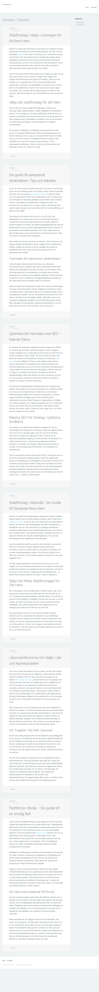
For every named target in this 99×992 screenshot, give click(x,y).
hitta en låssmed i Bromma (26, 703)
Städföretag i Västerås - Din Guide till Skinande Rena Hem (34, 519)
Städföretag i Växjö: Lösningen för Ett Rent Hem (33, 40)
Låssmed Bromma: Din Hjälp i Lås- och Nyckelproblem (33, 680)
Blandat (79, 22)
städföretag (21, 60)
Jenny (12, 28)
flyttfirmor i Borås (42, 856)
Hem (87, 7)
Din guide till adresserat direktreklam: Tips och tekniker (34, 186)
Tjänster (12, 162)
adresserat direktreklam (39, 206)
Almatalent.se (7, 4)
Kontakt (94, 7)
